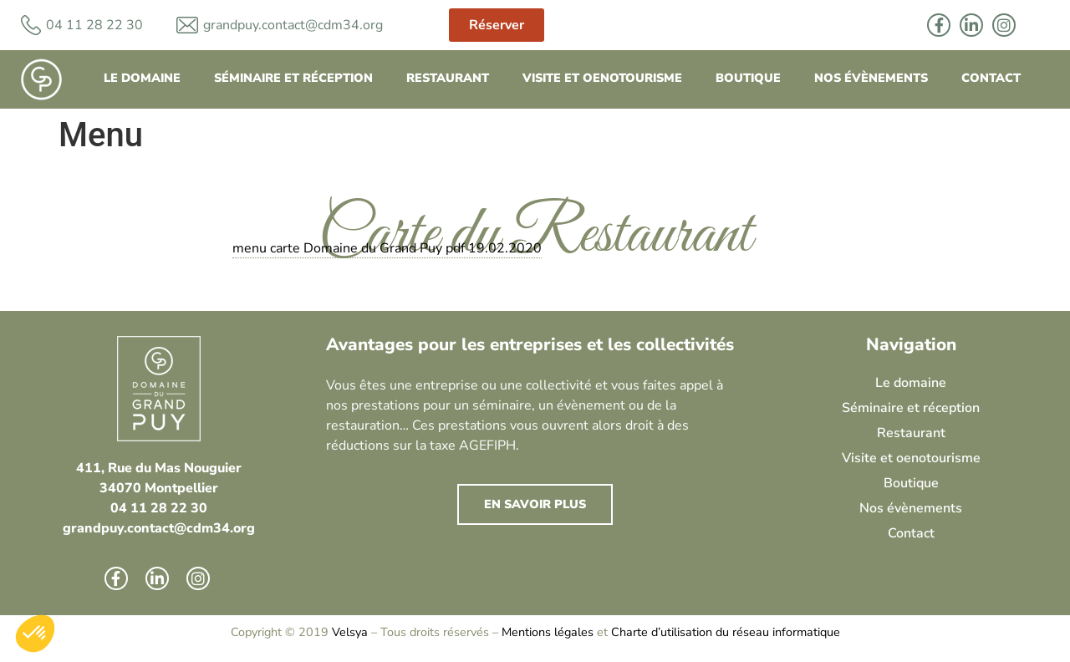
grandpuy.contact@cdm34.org (293, 25)
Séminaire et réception (293, 77)
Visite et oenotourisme (602, 77)
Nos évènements (871, 77)
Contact (991, 77)
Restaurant (447, 77)
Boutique (748, 77)
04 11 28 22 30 (158, 508)
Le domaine (142, 77)
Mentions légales (548, 632)
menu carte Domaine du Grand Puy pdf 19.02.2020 (387, 248)
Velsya (350, 632)
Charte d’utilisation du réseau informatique (725, 632)
